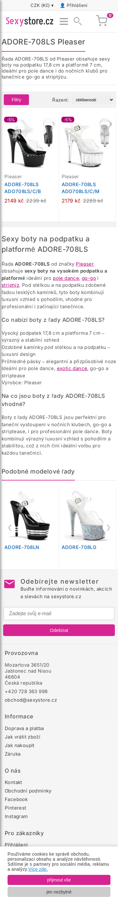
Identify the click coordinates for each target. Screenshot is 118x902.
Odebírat (59, 630)
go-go (89, 278)
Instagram (16, 816)
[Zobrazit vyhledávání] (76, 21)
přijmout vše (59, 879)
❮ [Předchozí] (10, 527)
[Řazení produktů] (93, 99)
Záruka (12, 754)
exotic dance (72, 368)
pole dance (66, 278)
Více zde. (38, 869)
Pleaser (85, 264)
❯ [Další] (108, 527)
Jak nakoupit (20, 745)
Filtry (16, 99)
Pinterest (15, 808)
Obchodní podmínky (28, 791)
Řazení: (60, 100)
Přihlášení (77, 5)
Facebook (16, 799)
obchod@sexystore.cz (31, 700)
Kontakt (13, 782)
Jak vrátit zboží (22, 737)
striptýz (10, 285)
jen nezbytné (59, 891)
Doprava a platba (24, 728)
